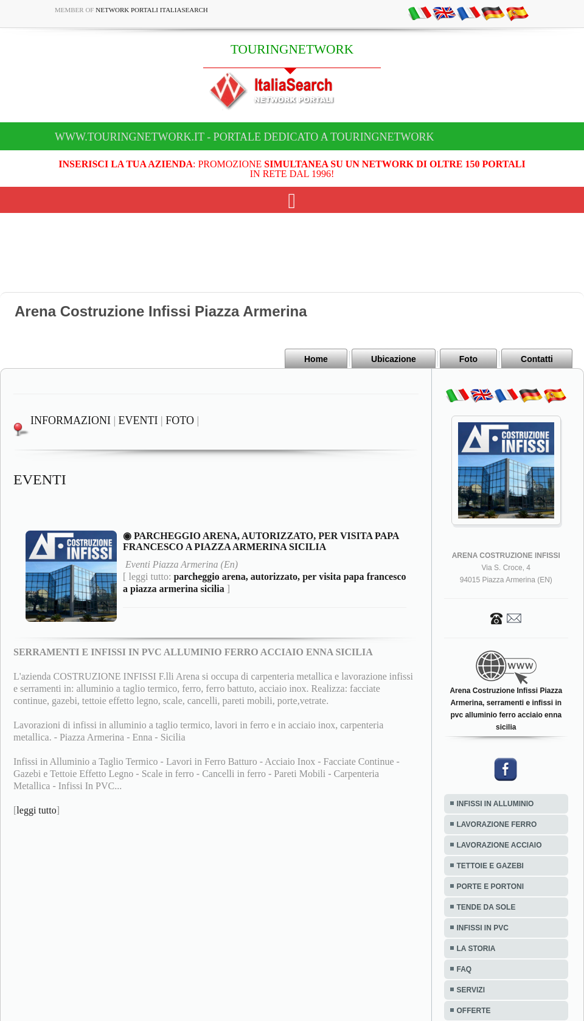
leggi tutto (36, 810)
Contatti (537, 359)
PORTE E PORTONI (490, 886)
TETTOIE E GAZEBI (490, 866)
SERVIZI (471, 990)
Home (316, 359)
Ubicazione (393, 359)
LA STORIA (476, 948)
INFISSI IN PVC (483, 928)
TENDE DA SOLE (486, 907)
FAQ (464, 969)
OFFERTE (474, 1010)
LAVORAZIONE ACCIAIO (499, 845)
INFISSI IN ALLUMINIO (495, 804)
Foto (468, 359)
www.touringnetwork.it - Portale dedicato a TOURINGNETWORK (244, 137)
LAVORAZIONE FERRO (497, 824)
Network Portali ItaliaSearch (152, 9)
